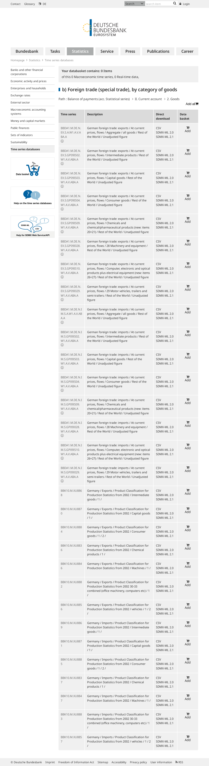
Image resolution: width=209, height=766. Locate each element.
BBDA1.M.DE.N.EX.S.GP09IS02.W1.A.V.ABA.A (71, 155)
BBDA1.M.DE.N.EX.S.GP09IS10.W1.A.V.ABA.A (71, 268)
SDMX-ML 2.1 (165, 137)
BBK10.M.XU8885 (71, 661)
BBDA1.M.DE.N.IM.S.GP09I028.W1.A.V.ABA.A (71, 427)
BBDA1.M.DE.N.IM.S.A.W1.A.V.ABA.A (71, 313)
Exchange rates (20, 95)
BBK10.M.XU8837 (71, 680)
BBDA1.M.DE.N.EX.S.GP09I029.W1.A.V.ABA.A (71, 291)
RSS (179, 762)
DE (42, 4)
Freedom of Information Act (76, 762)
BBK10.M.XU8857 (71, 739)
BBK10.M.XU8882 (71, 584)
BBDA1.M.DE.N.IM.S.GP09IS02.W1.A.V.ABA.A (71, 336)
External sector (20, 102)
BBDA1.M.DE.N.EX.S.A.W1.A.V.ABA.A (71, 132)
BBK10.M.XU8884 (71, 529)
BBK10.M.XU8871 (71, 643)
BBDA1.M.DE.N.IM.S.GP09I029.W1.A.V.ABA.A (71, 472)
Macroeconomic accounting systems (28, 112)
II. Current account (148, 99)
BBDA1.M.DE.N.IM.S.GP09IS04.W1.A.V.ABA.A (71, 381)
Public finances (20, 128)
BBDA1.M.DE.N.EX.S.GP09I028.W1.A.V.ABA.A (71, 245)
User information (161, 762)
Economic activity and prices (29, 81)
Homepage (18, 60)
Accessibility (119, 762)
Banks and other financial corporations (27, 72)
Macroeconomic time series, (92, 77)
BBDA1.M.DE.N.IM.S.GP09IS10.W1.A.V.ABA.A (71, 449)
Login (184, 4)
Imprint (50, 762)
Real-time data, (126, 77)
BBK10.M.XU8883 (71, 716)
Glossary (29, 4)
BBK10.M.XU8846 (71, 566)
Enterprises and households (28, 88)
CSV (158, 128)
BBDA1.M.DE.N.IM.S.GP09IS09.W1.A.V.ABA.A (71, 404)
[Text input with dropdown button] (161, 3)
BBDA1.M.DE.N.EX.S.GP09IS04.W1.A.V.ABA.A (71, 200)
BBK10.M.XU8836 (71, 547)
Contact (16, 4)
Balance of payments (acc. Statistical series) (99, 99)
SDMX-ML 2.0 (165, 132)
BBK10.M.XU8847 (71, 698)
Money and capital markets (28, 121)
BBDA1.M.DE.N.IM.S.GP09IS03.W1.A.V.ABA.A (71, 358)
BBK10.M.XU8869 (71, 625)
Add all (192, 104)
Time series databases (59, 60)
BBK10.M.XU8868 (71, 493)
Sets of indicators (22, 135)
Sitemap (103, 762)
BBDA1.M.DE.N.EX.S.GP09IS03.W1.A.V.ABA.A (71, 177)
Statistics (34, 60)
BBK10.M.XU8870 (71, 511)
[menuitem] (27, 51)
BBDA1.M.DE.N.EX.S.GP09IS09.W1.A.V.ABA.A (71, 223)
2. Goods (173, 99)
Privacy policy (138, 762)
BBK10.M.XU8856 (71, 607)
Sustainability (19, 142)
